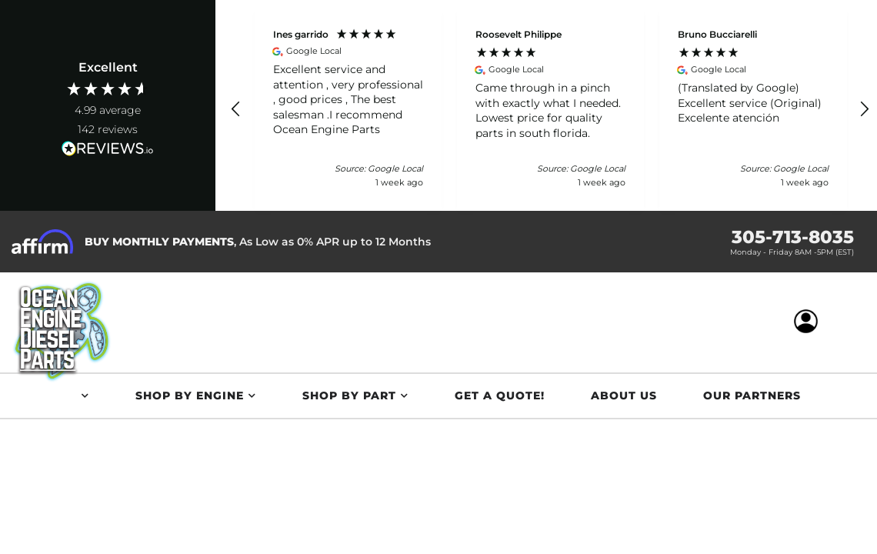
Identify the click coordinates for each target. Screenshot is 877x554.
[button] (236, 109)
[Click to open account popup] (811, 322)
